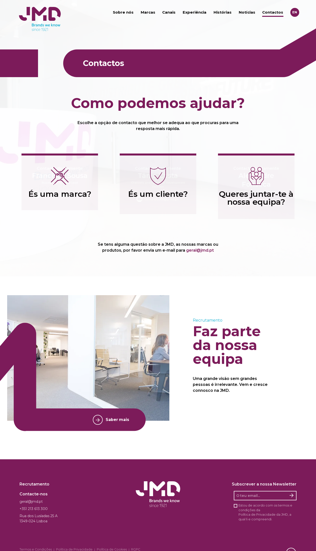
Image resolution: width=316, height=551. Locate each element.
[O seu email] (261, 495)
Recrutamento (34, 483)
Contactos (272, 12)
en (294, 12)
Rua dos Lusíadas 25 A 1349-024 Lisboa (39, 518)
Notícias (247, 12)
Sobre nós (123, 12)
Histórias (223, 12)
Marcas (148, 12)
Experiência (194, 12)
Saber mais (109, 419)
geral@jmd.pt (200, 249)
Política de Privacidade (257, 514)
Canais (169, 12)
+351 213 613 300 (34, 508)
